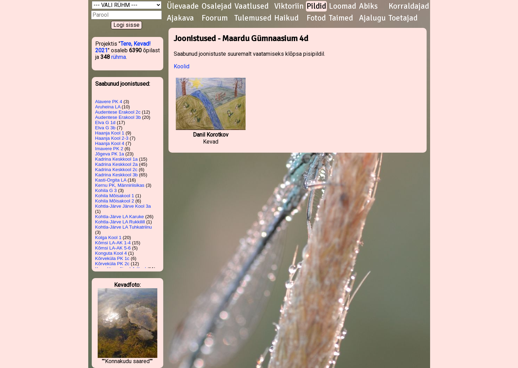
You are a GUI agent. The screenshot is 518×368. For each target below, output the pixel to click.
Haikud (286, 18)
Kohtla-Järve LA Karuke (119, 216)
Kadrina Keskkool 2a (116, 164)
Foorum (215, 18)
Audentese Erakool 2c (118, 112)
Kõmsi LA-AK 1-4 (113, 242)
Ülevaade (183, 6)
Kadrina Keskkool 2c (116, 169)
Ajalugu (372, 18)
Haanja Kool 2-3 (112, 138)
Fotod (316, 18)
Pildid (316, 6)
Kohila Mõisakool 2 (114, 201)
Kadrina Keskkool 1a (116, 159)
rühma (118, 57)
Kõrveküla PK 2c (112, 263)
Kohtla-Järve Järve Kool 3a (123, 206)
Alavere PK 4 (108, 101)
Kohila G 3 (106, 190)
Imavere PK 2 (109, 148)
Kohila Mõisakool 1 (114, 195)
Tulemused (252, 18)
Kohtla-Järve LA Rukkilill (120, 221)
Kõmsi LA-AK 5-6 (113, 248)
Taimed (341, 18)
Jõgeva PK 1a (109, 153)
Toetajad (403, 18)
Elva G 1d (105, 122)
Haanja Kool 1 (110, 133)
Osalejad (217, 6)
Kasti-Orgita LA (111, 180)
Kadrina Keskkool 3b (116, 174)
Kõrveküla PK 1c (112, 258)
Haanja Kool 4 (110, 143)
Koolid (181, 66)
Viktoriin (289, 6)
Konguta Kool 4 (111, 253)
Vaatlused (251, 6)
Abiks (368, 6)
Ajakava (180, 18)
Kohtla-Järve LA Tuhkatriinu (123, 227)
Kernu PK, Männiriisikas (119, 185)
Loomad (342, 6)
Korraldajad (409, 6)
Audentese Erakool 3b (118, 117)
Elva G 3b (105, 127)
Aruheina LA (108, 106)
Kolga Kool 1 (108, 237)
